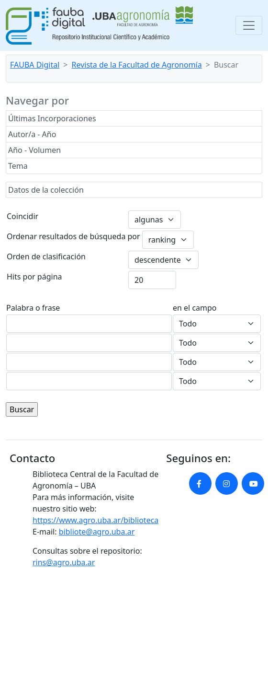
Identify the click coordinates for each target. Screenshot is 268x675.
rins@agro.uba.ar (64, 562)
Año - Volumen (34, 150)
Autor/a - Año (32, 134)
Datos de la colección (46, 190)
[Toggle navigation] (248, 25)
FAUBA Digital (34, 64)
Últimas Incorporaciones (52, 118)
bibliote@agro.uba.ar (97, 531)
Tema (18, 166)
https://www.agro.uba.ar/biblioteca (95, 520)
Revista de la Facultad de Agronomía (137, 64)
